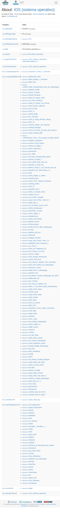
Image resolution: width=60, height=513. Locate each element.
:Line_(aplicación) (31, 405)
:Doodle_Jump (30, 292)
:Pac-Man (28, 367)
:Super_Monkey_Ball (32, 133)
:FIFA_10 (28, 186)
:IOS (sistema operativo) (32, 54)
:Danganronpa (30, 216)
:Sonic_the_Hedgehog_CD (34, 248)
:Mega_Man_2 (30, 203)
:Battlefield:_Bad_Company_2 (35, 243)
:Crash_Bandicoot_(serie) (33, 343)
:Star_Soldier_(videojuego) (34, 321)
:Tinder (27, 429)
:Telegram (28, 440)
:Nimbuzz (28, 413)
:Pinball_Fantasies (31, 95)
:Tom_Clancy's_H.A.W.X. (33, 251)
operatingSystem (11, 405)
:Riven (27, 357)
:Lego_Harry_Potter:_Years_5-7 (36, 200)
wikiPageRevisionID (10, 44)
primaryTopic (9, 493)
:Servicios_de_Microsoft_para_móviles (38, 445)
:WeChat (28, 461)
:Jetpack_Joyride (31, 90)
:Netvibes (28, 316)
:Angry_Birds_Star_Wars (33, 362)
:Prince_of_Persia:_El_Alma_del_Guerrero (39, 130)
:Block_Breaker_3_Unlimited (34, 79)
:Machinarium (29, 386)
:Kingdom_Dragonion (32, 140)
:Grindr (27, 470)
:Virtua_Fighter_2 (31, 213)
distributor (8, 400)
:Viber (27, 432)
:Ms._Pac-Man (30, 117)
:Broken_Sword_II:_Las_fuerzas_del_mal (39, 167)
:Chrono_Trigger (30, 254)
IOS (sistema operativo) (34, 9)
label (5, 49)
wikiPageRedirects (9, 39)
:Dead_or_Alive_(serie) (33, 365)
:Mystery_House (30, 221)
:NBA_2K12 (29, 82)
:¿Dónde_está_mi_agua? (33, 394)
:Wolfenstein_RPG (31, 77)
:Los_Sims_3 (29, 246)
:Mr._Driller (29, 154)
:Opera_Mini (29, 434)
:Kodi (27, 418)
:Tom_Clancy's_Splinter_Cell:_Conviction (39, 262)
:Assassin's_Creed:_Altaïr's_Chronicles (38, 308)
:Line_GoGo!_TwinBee (32, 197)
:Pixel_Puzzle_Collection (33, 106)
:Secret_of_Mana (31, 92)
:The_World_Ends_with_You (34, 162)
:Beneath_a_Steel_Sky (33, 165)
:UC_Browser (29, 421)
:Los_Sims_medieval (32, 100)
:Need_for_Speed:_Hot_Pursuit (35, 103)
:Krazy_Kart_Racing (32, 219)
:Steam (27, 424)
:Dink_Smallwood (31, 351)
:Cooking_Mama (30, 184)
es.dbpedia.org (12, 16)
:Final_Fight (29, 311)
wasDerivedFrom (9, 59)
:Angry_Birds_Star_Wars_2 (34, 376)
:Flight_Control (30, 327)
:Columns (28, 330)
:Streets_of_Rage (31, 370)
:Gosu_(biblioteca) (31, 456)
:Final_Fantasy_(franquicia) (34, 257)
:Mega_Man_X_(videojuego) (34, 270)
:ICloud (27, 467)
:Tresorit (28, 453)
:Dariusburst (29, 151)
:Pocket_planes (30, 224)
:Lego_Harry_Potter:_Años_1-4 (35, 240)
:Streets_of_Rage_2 (32, 159)
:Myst (27, 173)
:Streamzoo (29, 448)
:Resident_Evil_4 (31, 189)
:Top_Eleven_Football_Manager (36, 359)
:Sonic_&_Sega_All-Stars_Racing (36, 119)
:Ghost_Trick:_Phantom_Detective (36, 181)
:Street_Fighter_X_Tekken (34, 175)
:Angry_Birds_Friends (32, 373)
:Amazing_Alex (30, 178)
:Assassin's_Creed (31, 267)
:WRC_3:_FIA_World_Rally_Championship (39, 286)
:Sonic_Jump (29, 319)
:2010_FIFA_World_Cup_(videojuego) (38, 265)
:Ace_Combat (29, 281)
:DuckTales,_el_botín (32, 211)
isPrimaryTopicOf (9, 66)
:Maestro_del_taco (31, 232)
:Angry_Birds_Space (32, 289)
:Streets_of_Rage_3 (32, 146)
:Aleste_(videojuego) (32, 208)
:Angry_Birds (29, 313)
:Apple (27, 488)
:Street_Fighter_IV (31, 324)
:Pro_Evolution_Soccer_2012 (35, 205)
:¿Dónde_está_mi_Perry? (33, 392)
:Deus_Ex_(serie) (31, 303)
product (7, 488)
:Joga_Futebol (30, 297)
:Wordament (29, 389)
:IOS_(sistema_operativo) (34, 66)
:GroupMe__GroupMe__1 (33, 426)
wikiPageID (7, 29)
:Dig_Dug (28, 348)
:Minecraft (28, 235)
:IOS (26, 39)
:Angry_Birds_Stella (31, 294)
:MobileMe (28, 415)
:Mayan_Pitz (29, 478)
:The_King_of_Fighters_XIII (34, 284)
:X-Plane (28, 332)
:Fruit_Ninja (29, 384)
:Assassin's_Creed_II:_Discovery (36, 71)
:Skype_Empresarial (32, 407)
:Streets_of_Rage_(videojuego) (35, 378)
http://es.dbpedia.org (40, 14)
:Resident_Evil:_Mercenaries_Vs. (36, 170)
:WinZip (27, 410)
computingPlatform (11, 77)
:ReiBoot (28, 437)
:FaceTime (28, 464)
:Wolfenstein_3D (30, 278)
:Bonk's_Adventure (31, 148)
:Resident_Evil (30, 273)
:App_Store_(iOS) (31, 451)
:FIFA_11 (28, 111)
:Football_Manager (31, 127)
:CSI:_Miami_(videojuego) (34, 340)
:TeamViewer (29, 472)
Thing (16, 14)
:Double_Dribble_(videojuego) (35, 346)
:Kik (26, 475)
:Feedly (27, 354)
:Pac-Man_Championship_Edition (36, 157)
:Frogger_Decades (31, 238)
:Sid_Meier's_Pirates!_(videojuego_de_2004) (40, 276)
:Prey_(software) (30, 480)
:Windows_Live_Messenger (34, 459)
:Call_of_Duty (29, 108)
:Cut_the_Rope (30, 335)
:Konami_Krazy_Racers (33, 143)
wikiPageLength (9, 34)
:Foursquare (29, 483)
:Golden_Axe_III (30, 194)
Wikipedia (23, 504)
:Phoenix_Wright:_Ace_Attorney (36, 125)
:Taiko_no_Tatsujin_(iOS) (33, 192)
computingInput (10, 71)
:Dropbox (28, 442)
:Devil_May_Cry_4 (31, 381)
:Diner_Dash (29, 300)
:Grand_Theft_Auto (31, 259)
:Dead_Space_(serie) (32, 338)
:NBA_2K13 (29, 305)
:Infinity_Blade (30, 114)
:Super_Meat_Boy (31, 400)
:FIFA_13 (28, 122)
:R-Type (28, 230)
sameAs (6, 54)
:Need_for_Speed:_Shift (33, 98)
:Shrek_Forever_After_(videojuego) (37, 227)
